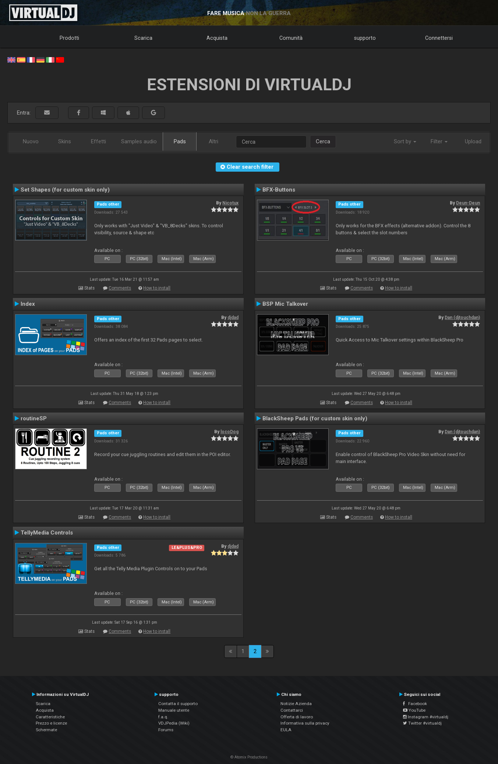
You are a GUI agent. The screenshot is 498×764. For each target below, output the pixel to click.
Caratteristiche (50, 716)
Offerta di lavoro (296, 716)
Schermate (46, 729)
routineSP (34, 418)
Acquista (216, 38)
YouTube (414, 710)
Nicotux (230, 203)
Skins (64, 141)
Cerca (323, 141)
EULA (286, 729)
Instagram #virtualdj (425, 716)
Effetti (98, 141)
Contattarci (291, 710)
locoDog (229, 431)
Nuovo (31, 141)
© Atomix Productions (249, 757)
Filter (439, 141)
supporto (365, 38)
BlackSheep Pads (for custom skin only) (314, 418)
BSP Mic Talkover (285, 304)
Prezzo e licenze (51, 723)
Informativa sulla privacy (304, 723)
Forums (165, 729)
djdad (233, 317)
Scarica (143, 38)
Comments (120, 288)
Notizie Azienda (296, 703)
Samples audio (139, 141)
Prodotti (69, 38)
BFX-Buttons (278, 189)
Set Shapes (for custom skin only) (65, 189)
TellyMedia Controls (47, 532)
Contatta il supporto (178, 703)
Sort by (405, 141)
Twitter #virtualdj (422, 723)
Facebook (415, 703)
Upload (473, 141)
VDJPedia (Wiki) (174, 723)
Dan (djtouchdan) (462, 317)
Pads (180, 141)
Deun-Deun (468, 203)
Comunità (291, 38)
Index (28, 304)
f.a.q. (163, 716)
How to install (156, 288)
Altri (213, 141)
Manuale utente (173, 710)
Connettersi (439, 38)
